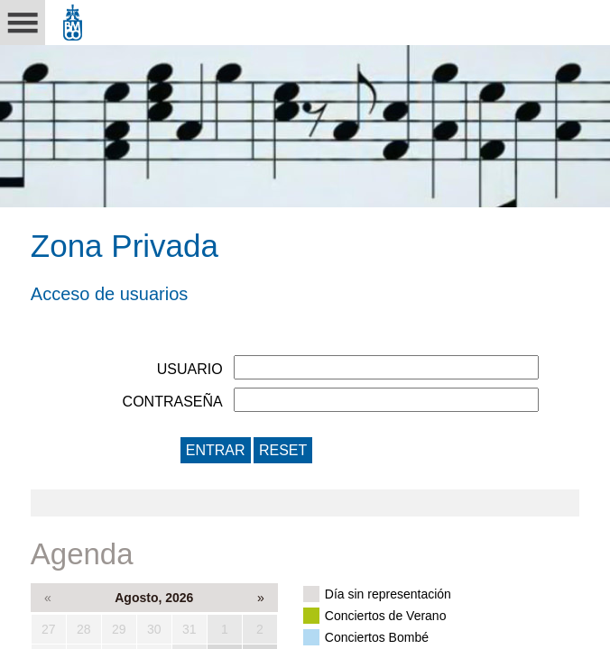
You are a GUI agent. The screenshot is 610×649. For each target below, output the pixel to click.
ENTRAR (215, 450)
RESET (283, 450)
